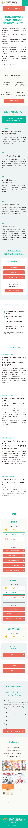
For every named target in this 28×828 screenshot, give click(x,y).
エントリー (14, 670)
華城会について (14, 100)
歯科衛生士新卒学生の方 (13, 609)
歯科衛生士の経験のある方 (13, 614)
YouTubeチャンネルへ (13, 731)
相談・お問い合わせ (14, 291)
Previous (5, 707)
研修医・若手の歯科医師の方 (13, 550)
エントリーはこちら (14, 9)
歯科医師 (14, 267)
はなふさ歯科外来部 (14, 747)
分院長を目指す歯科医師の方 (13, 560)
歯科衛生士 (14, 272)
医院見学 (14, 666)
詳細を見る (14, 654)
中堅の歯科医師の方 (13, 555)
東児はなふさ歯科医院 (14, 756)
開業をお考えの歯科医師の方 (13, 570)
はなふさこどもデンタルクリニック (14, 753)
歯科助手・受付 (14, 277)
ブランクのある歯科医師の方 (13, 565)
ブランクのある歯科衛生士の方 (13, 619)
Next (23, 707)
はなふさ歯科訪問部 (14, 750)
